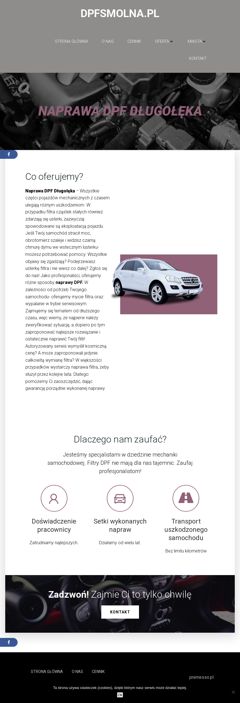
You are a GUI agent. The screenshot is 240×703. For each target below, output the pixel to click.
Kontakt (198, 59)
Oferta (164, 41)
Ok (120, 695)
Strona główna (71, 41)
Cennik (134, 41)
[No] (233, 692)
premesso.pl (201, 677)
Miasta (197, 41)
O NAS (108, 41)
